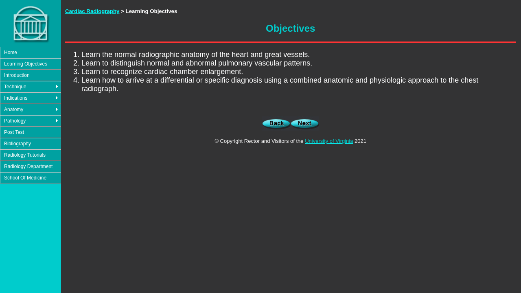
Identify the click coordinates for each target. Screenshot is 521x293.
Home (10, 52)
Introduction (17, 75)
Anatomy (13, 109)
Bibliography (17, 143)
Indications (15, 98)
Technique (15, 87)
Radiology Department (28, 166)
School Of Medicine (25, 178)
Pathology (15, 121)
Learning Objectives (25, 64)
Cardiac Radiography (92, 11)
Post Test (14, 132)
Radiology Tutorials (25, 155)
